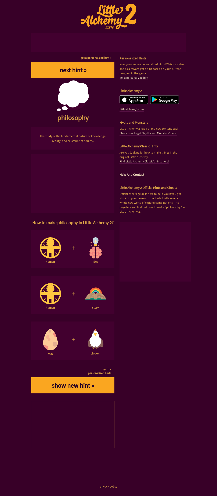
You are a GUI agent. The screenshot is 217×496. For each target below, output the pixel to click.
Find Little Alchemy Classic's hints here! (144, 161)
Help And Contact (132, 174)
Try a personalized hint (134, 78)
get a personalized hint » (96, 58)
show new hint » (73, 385)
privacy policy (108, 486)
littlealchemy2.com (132, 109)
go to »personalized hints (99, 371)
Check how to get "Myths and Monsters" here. (148, 133)
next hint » (73, 70)
